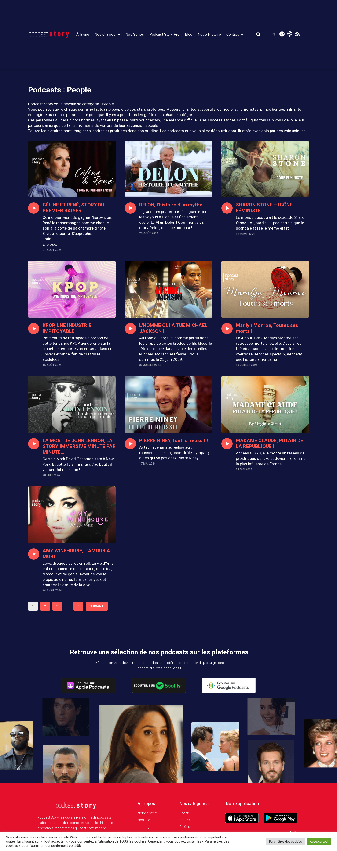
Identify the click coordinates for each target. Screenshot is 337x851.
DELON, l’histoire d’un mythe (170, 205)
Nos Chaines (107, 34)
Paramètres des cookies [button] (285, 841)
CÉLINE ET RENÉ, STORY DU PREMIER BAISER (73, 207)
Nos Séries (134, 34)
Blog (188, 34)
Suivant (97, 606)
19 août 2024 (245, 233)
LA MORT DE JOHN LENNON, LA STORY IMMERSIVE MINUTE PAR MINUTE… (79, 446)
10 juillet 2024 (246, 365)
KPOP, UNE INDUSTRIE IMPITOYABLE (67, 328)
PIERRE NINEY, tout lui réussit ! (173, 440)
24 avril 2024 (52, 590)
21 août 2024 (52, 250)
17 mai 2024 (147, 463)
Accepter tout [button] (319, 841)
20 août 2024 (148, 233)
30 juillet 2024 (150, 365)
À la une (82, 34)
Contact (234, 34)
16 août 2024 (52, 365)
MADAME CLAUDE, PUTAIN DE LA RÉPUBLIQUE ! (269, 443)
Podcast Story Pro (164, 34)
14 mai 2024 (244, 469)
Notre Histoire (209, 34)
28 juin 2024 (51, 475)
